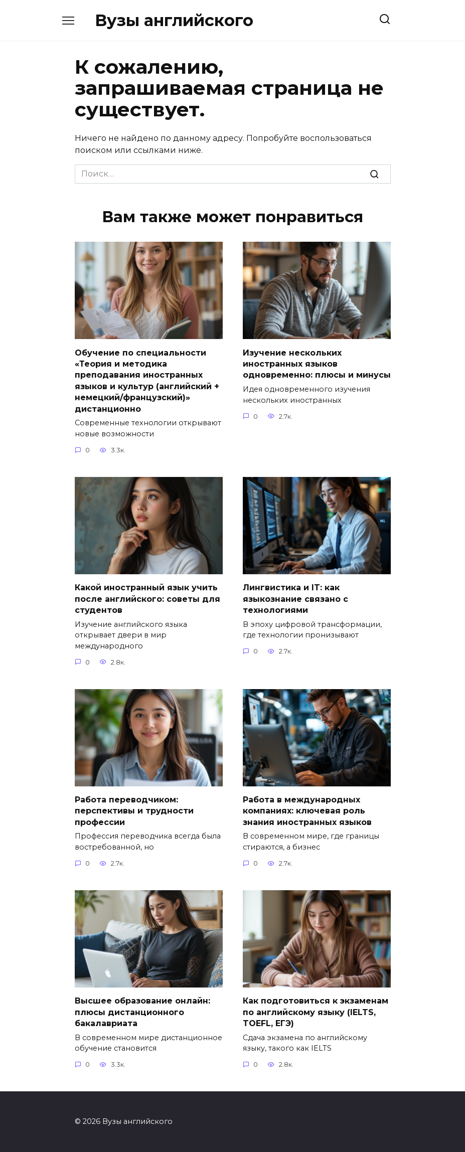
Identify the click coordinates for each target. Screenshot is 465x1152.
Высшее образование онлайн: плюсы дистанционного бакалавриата (142, 1012)
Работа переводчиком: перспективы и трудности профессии (134, 810)
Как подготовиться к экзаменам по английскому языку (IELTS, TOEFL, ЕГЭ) (315, 1012)
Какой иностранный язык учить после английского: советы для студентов (147, 598)
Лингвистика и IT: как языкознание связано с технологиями (295, 598)
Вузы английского (174, 20)
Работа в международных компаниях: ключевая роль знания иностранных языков (307, 810)
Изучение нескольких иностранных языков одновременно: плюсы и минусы (317, 364)
